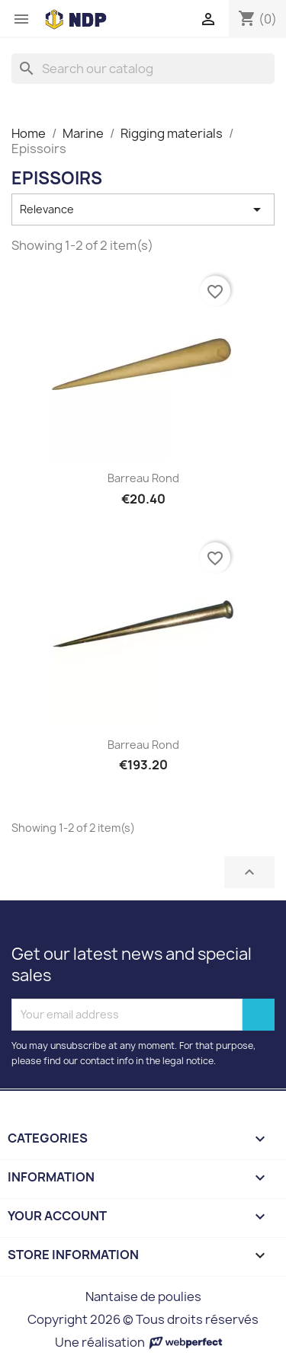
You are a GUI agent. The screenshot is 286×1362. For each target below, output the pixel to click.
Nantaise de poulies (143, 1296)
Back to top (249, 872)
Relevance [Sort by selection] (143, 209)
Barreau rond (143, 478)
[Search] (143, 68)
